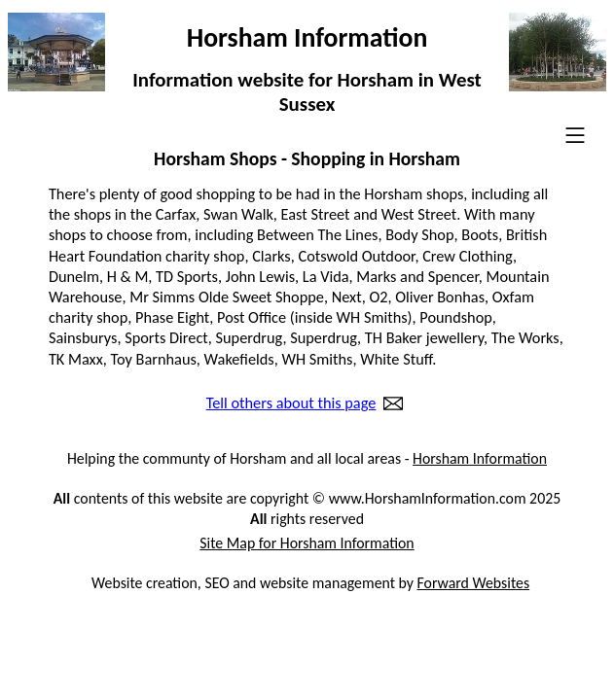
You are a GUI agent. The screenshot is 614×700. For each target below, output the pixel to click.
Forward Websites (473, 583)
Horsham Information (480, 458)
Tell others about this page (291, 403)
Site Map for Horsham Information (306, 543)
